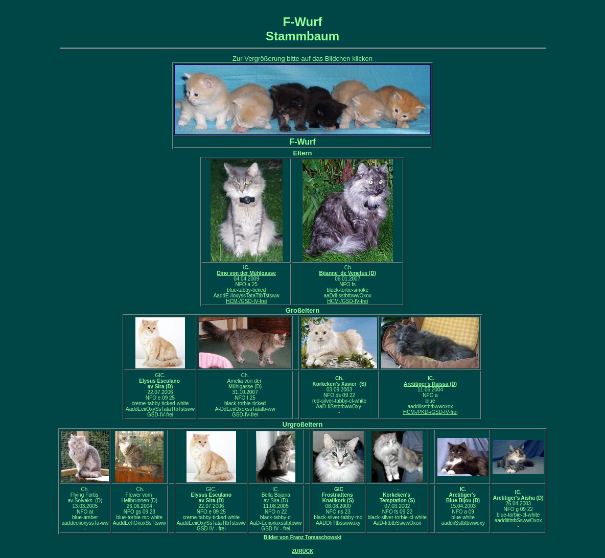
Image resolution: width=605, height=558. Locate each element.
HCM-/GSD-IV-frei (246, 301)
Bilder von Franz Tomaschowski (302, 537)
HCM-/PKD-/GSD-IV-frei (430, 412)
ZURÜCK (302, 551)
